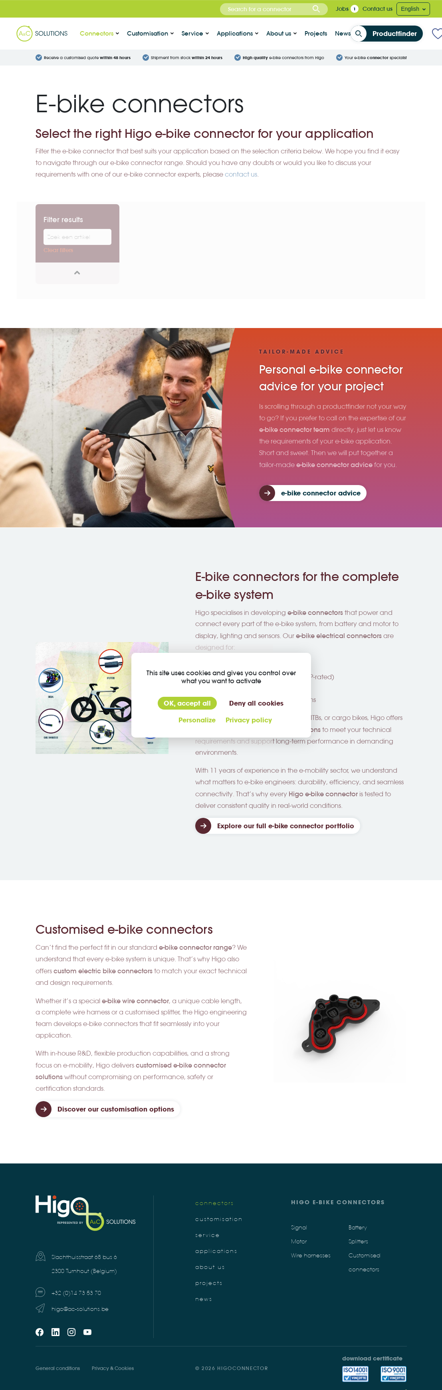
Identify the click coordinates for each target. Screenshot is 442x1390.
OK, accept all (187, 703)
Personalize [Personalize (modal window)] (197, 720)
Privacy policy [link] (249, 720)
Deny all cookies (256, 703)
